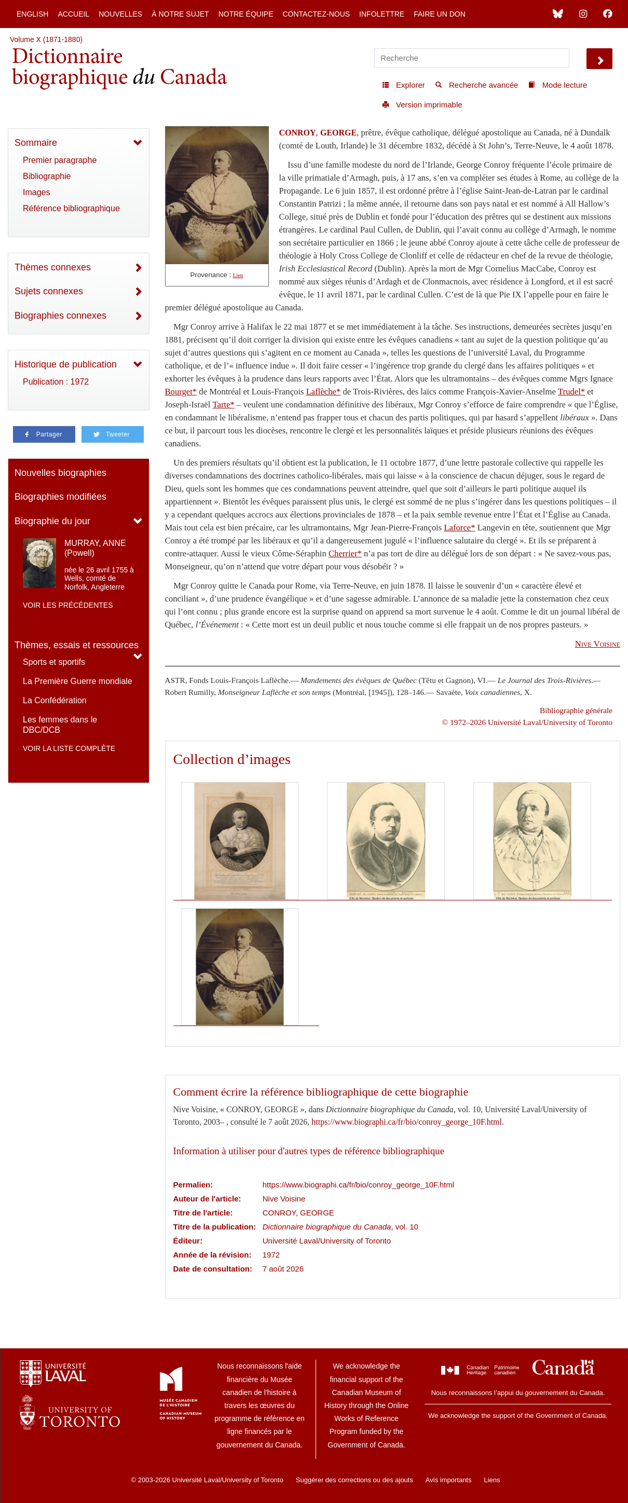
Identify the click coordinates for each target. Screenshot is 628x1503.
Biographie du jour (52, 521)
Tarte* (224, 404)
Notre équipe (246, 14)
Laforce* (459, 527)
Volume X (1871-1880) (46, 39)
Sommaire (36, 143)
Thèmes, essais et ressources (77, 645)
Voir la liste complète (69, 748)
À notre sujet (180, 14)
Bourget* (181, 392)
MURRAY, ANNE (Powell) (95, 548)
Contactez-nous (316, 14)
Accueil (73, 14)
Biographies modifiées (60, 496)
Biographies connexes (60, 315)
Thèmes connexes (53, 267)
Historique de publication (66, 364)
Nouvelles (120, 14)
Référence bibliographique (71, 208)
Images (36, 192)
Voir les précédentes (68, 605)
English (32, 14)
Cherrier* (345, 553)
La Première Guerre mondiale (77, 681)
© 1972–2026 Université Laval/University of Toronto (527, 722)
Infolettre (381, 14)
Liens (492, 1480)
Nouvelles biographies (60, 473)
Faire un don (440, 14)
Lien (238, 275)
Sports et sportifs (54, 662)
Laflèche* (323, 392)
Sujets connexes (49, 291)
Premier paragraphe (60, 160)
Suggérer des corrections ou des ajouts (354, 1480)
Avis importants (449, 1480)
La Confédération (55, 700)
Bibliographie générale (576, 710)
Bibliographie (47, 176)
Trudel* (571, 392)
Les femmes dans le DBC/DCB (60, 724)
